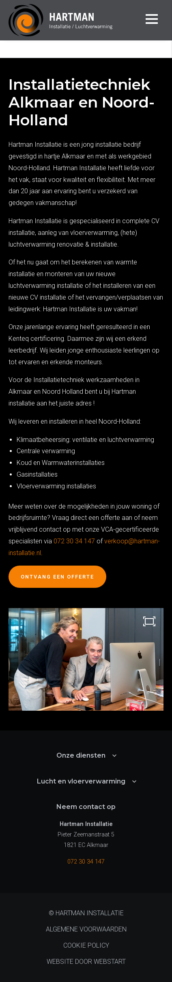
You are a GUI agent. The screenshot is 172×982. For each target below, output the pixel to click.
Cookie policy (86, 945)
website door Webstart (86, 961)
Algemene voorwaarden (86, 929)
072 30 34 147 (74, 541)
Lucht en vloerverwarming (81, 781)
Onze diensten (91, 49)
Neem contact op (86, 807)
